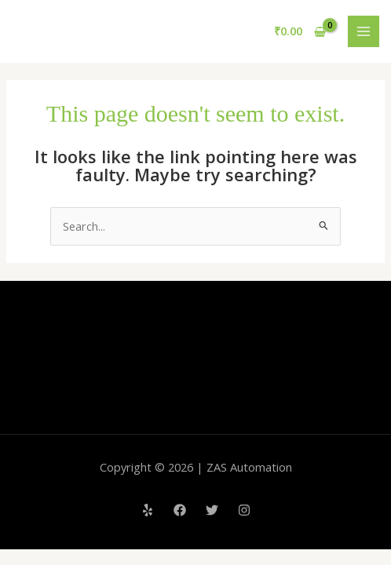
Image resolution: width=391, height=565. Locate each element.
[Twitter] (212, 510)
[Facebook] (180, 510)
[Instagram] (244, 510)
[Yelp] (147, 510)
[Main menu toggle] (363, 31)
